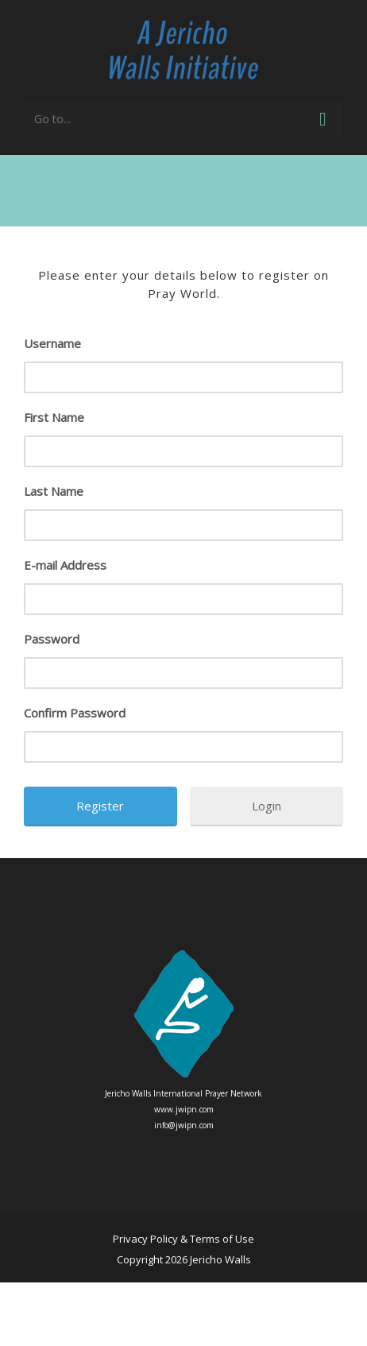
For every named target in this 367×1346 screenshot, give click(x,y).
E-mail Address (65, 565)
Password (51, 639)
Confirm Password (75, 713)
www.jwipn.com (184, 1109)
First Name (54, 417)
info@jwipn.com (184, 1125)
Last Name (53, 491)
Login (266, 806)
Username (52, 343)
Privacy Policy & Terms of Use (183, 1239)
